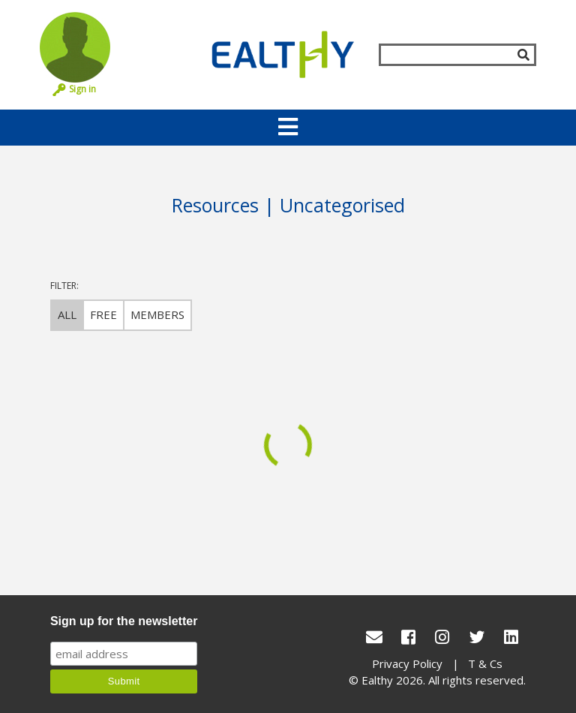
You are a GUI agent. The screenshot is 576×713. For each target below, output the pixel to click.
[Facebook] (408, 636)
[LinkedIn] (511, 636)
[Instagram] (442, 636)
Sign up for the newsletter (123, 621)
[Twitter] (477, 636)
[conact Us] (374, 636)
